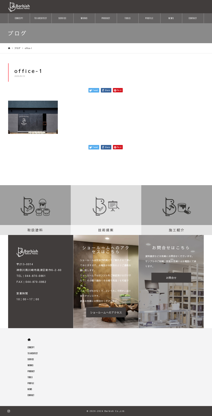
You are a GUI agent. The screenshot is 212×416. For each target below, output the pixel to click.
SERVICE (63, 18)
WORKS (84, 18)
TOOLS (128, 18)
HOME (29, 339)
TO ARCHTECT (40, 18)
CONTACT (193, 18)
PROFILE (149, 18)
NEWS (171, 18)
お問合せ (171, 277)
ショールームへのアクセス (106, 312)
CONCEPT (19, 18)
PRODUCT (106, 18)
